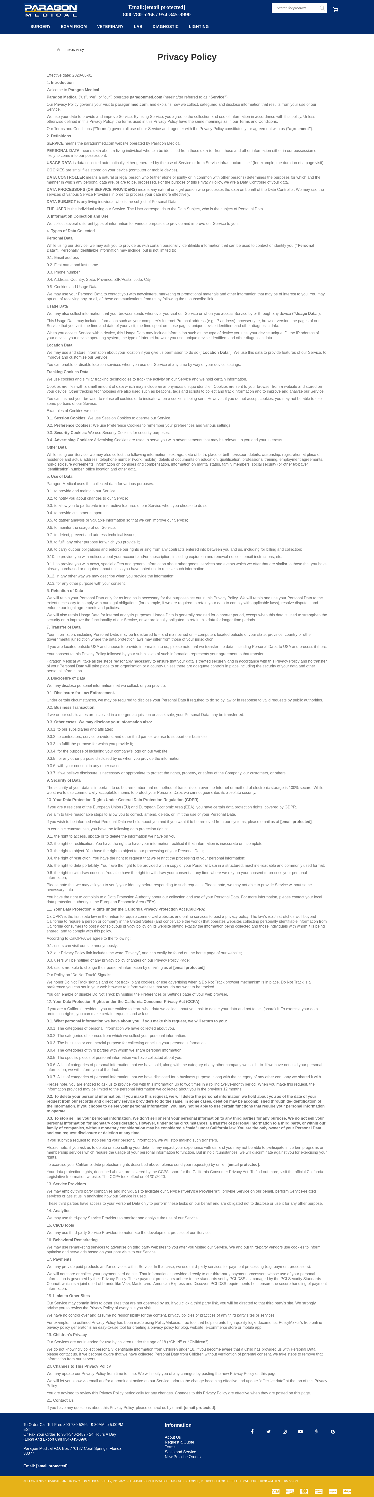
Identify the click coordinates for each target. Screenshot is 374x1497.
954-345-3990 (175, 14)
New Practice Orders (183, 1457)
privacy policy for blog (169, 1327)
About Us (173, 1437)
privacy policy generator (67, 1327)
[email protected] (296, 822)
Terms (170, 1447)
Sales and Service (180, 1452)
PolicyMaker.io (167, 1322)
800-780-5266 (139, 14)
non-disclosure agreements (70, 464)
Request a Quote (179, 1442)
